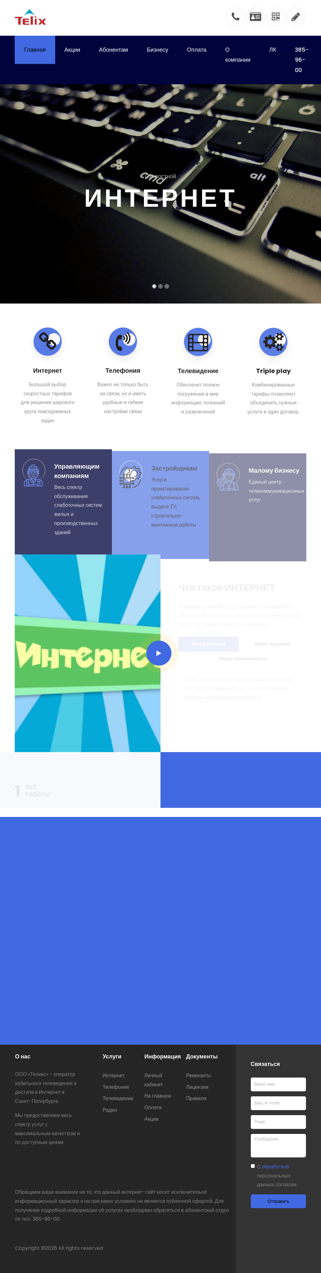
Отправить (278, 1201)
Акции (72, 50)
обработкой (275, 1166)
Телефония (116, 1087)
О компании (237, 55)
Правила (196, 1098)
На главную (157, 1095)
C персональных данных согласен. (277, 1175)
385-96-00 (302, 60)
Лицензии (197, 1087)
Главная (35, 50)
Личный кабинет (153, 1080)
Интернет (113, 1075)
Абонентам (113, 50)
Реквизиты (198, 1075)
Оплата (197, 50)
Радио (110, 1110)
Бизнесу (157, 50)
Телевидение (118, 1098)
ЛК (272, 50)
